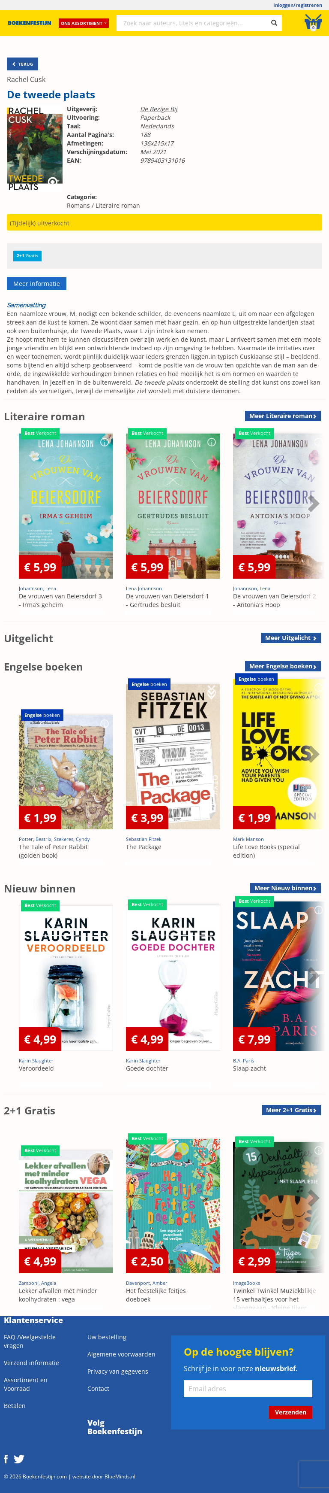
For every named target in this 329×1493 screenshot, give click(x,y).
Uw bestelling (106, 1337)
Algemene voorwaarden (121, 1354)
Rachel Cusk (26, 79)
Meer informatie (36, 283)
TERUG (22, 64)
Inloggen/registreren (297, 5)
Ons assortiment (84, 24)
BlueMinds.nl (120, 1476)
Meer (280, 416)
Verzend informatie (31, 1363)
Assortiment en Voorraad (26, 1384)
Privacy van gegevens (117, 1371)
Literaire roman (118, 205)
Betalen (15, 1406)
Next (312, 503)
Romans (78, 205)
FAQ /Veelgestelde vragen (30, 1341)
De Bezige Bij (158, 109)
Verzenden (290, 1412)
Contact (98, 1388)
